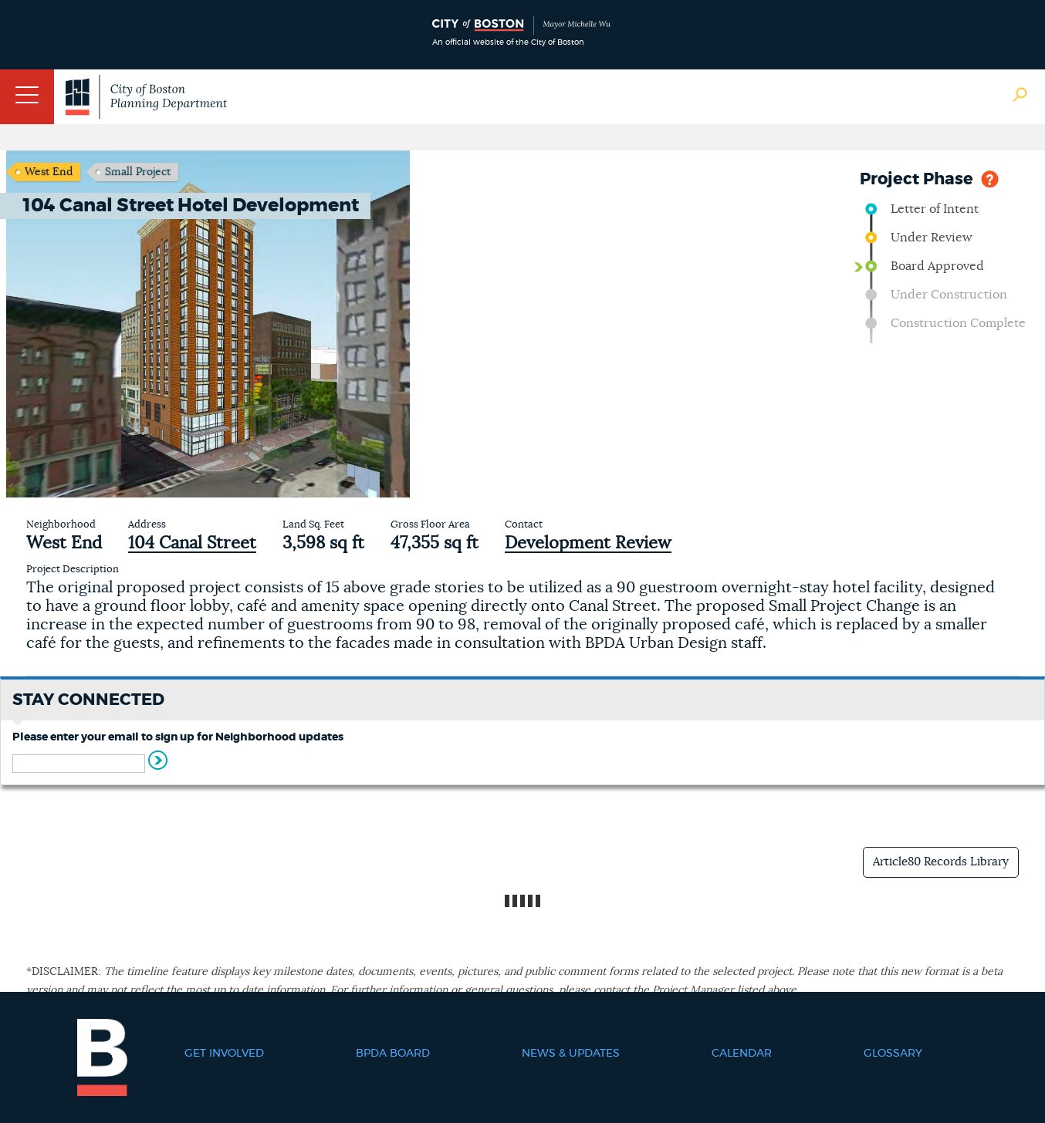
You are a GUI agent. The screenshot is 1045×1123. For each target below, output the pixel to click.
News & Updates (571, 1053)
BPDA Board (393, 1053)
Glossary (893, 1053)
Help (990, 177)
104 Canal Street (192, 543)
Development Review (588, 543)
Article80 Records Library (941, 862)
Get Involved (224, 1053)
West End (49, 172)
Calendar (742, 1053)
